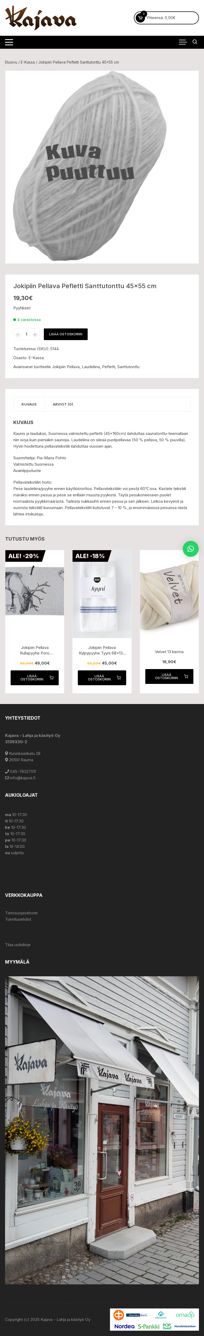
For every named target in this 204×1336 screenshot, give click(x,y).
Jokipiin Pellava (66, 366)
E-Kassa (28, 62)
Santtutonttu (128, 366)
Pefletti (108, 366)
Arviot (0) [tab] (63, 404)
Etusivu (11, 62)
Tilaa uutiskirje (18, 944)
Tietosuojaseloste (21, 912)
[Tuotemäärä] (26, 334)
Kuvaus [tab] (29, 404)
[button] (191, 549)
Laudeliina (91, 366)
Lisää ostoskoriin (65, 334)
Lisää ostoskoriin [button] (36, 677)
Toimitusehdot (18, 919)
